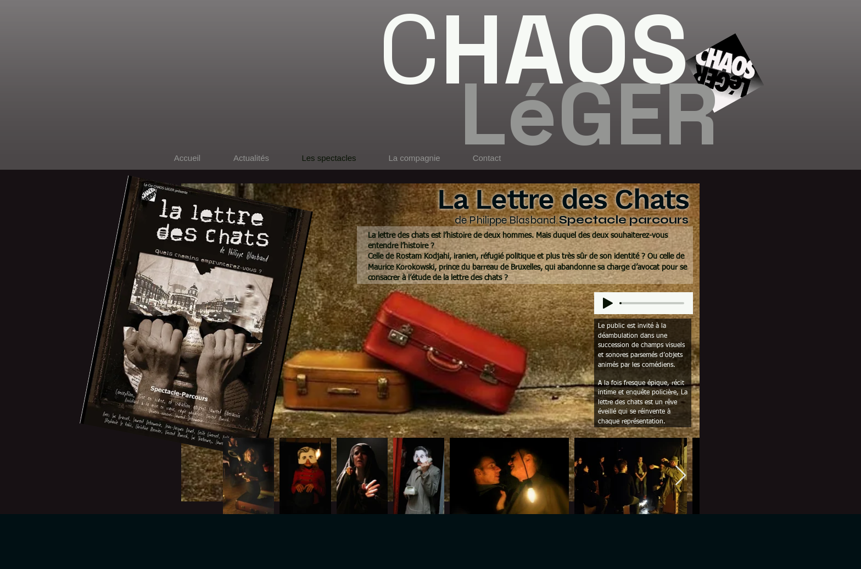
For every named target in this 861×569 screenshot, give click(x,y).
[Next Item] (680, 476)
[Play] (608, 303)
